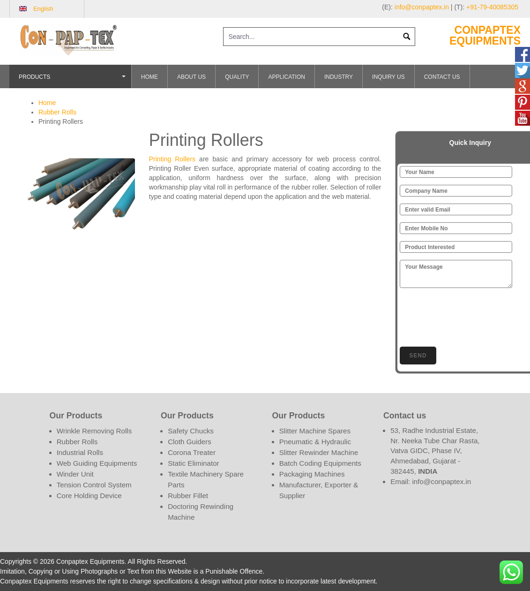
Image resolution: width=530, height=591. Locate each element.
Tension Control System (94, 485)
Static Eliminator (193, 463)
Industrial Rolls (80, 452)
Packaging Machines (312, 474)
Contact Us (442, 77)
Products (73, 81)
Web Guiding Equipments (97, 463)
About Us (191, 77)
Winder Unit (75, 474)
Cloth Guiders (189, 442)
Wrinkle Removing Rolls (94, 431)
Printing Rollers (174, 159)
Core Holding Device (89, 496)
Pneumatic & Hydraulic (315, 442)
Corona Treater (192, 452)
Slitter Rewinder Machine (318, 452)
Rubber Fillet (188, 496)
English (43, 8)
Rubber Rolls (57, 112)
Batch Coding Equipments (320, 463)
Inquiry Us (388, 77)
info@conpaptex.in (422, 7)
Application (286, 77)
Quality (237, 77)
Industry (338, 77)
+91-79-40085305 (492, 7)
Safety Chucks (191, 431)
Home (149, 77)
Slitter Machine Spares (315, 431)
